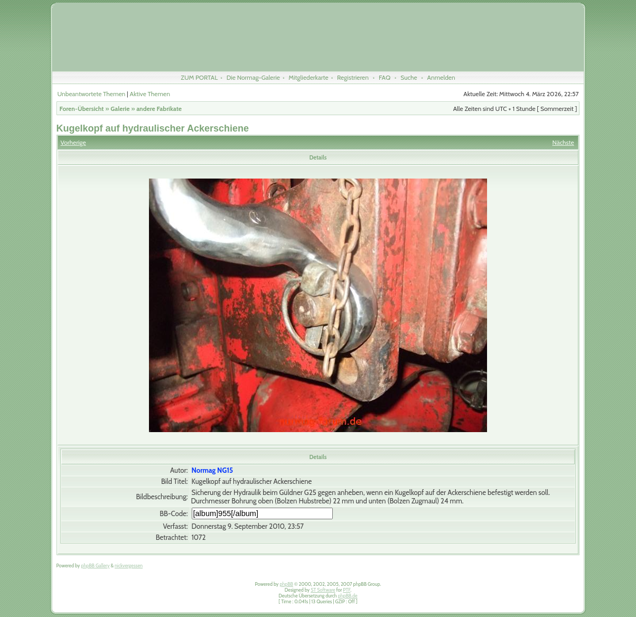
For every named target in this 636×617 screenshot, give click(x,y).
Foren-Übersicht (82, 109)
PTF (346, 590)
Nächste (563, 142)
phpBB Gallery (95, 565)
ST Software (323, 590)
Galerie (119, 109)
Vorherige (73, 142)
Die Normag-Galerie (253, 77)
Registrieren (353, 77)
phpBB (286, 584)
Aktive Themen (150, 94)
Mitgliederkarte (308, 77)
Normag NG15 (212, 470)
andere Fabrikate (159, 109)
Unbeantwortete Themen (92, 94)
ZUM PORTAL (199, 77)
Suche (408, 77)
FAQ (384, 77)
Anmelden (441, 77)
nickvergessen (129, 565)
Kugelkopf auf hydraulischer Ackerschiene (153, 128)
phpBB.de (348, 596)
